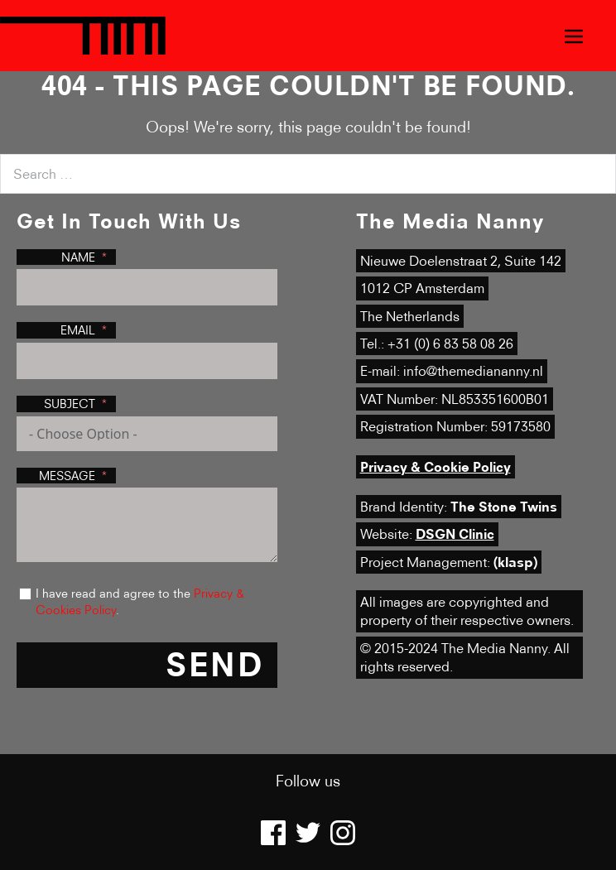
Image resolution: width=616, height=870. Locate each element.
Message (67, 476)
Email (77, 330)
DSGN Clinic (455, 534)
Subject (69, 404)
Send (215, 665)
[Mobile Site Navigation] (574, 36)
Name (78, 257)
